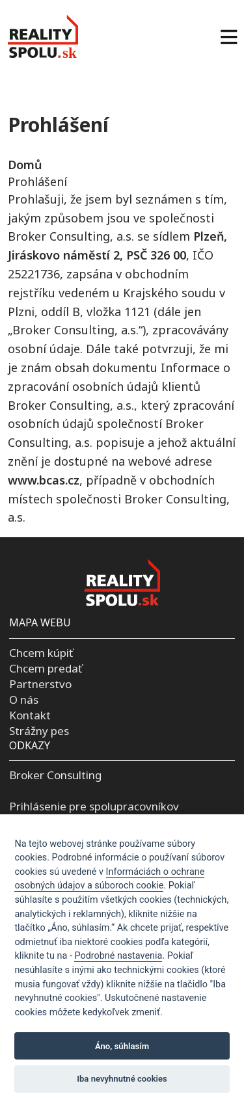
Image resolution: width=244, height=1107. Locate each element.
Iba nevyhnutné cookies (122, 1079)
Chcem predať (45, 668)
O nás (23, 699)
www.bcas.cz (43, 480)
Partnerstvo (40, 683)
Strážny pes (39, 730)
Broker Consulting (55, 774)
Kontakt (30, 715)
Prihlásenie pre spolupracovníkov (94, 806)
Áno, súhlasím (122, 1046)
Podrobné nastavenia (118, 955)
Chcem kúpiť (41, 652)
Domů (25, 164)
